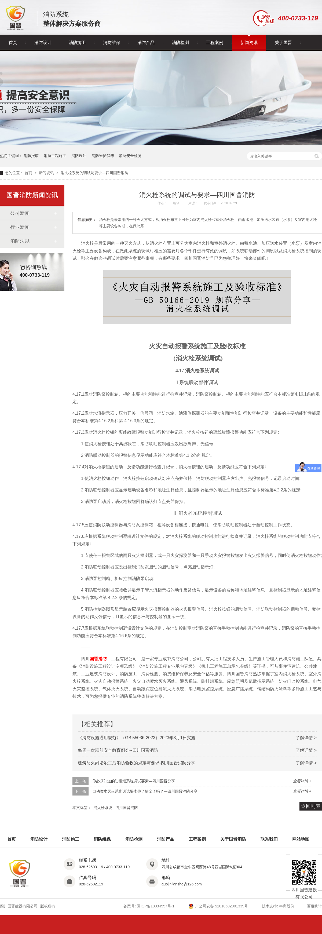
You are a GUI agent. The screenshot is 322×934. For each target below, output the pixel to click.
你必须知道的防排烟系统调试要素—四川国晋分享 (133, 781)
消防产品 (146, 42)
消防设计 (43, 42)
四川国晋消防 (126, 807)
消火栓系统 (102, 807)
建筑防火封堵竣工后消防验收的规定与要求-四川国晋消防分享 (136, 763)
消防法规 (20, 241)
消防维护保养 (103, 156)
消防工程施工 (55, 156)
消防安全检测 (130, 156)
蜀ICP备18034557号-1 (155, 906)
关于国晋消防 (233, 839)
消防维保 (111, 42)
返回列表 (310, 806)
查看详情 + (302, 781)
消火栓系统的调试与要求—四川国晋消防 (94, 173)
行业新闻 (20, 227)
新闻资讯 (249, 42)
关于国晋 (283, 42)
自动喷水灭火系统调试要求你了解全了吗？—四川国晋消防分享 (144, 791)
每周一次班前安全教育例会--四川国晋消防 (118, 750)
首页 (13, 42)
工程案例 (214, 42)
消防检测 (180, 42)
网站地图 (300, 839)
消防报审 (31, 156)
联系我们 (269, 839)
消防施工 (77, 42)
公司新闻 (20, 213)
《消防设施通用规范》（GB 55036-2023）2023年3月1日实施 (136, 737)
